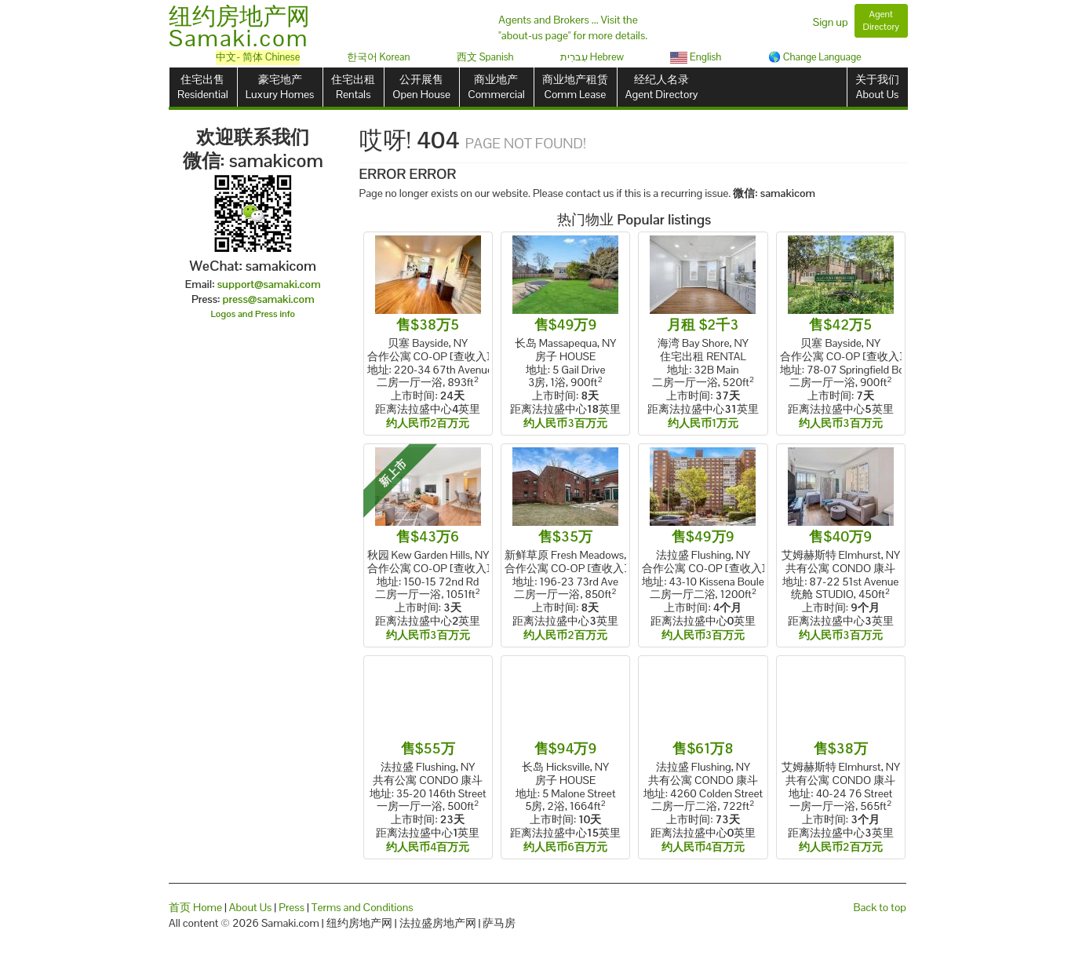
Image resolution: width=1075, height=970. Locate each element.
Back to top (880, 907)
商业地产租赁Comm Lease (575, 86)
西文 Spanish (485, 57)
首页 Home (195, 907)
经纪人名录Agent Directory (661, 86)
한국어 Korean (378, 57)
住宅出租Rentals (353, 86)
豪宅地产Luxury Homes (280, 86)
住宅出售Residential (202, 86)
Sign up (830, 22)
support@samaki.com (269, 284)
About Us (250, 907)
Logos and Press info (253, 314)
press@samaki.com (269, 299)
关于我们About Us (877, 86)
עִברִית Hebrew (592, 57)
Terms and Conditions (363, 907)
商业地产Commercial (496, 86)
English (695, 57)
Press (291, 907)
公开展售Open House (421, 86)
